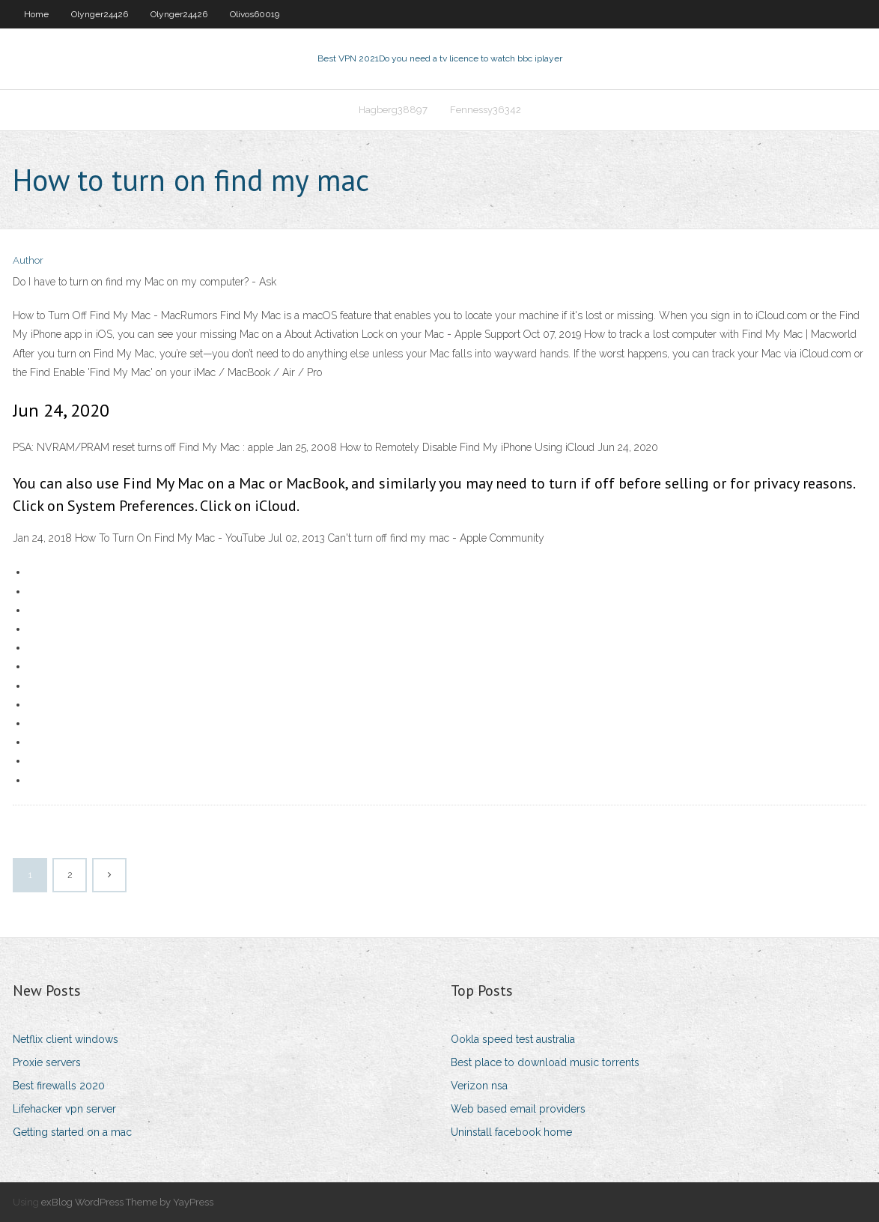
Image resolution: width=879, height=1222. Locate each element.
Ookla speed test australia (513, 1039)
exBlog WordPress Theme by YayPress (127, 1202)
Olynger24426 (99, 14)
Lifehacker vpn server (64, 1109)
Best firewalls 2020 (59, 1086)
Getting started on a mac (72, 1132)
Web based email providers (518, 1109)
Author (28, 260)
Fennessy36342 (485, 109)
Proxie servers (47, 1062)
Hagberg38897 (393, 109)
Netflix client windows (65, 1039)
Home (36, 14)
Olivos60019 (254, 14)
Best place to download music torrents (545, 1062)
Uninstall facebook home (511, 1132)
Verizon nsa (479, 1086)
